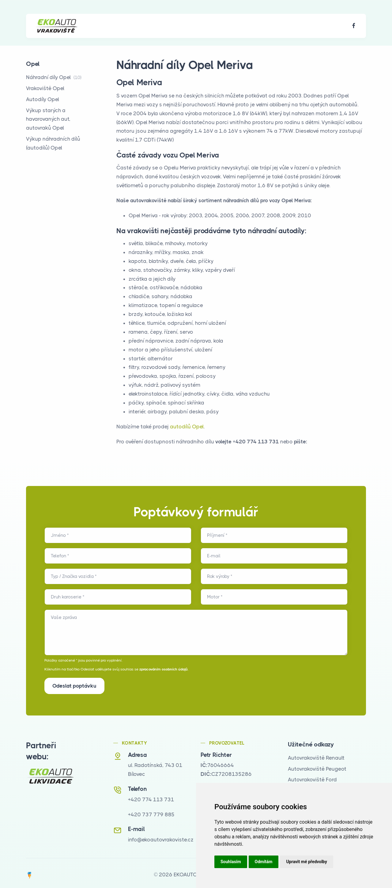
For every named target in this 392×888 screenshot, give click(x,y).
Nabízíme (138, 26)
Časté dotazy (208, 26)
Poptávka (247, 26)
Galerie (170, 26)
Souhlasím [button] (231, 861)
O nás (108, 26)
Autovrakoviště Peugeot (317, 766)
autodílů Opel (187, 426)
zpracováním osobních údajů (163, 669)
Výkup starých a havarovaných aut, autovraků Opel (48, 119)
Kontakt (281, 26)
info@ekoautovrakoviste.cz (161, 836)
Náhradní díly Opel (53, 77)
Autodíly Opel (42, 99)
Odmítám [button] (264, 861)
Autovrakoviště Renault (316, 755)
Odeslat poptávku (74, 686)
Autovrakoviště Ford (312, 776)
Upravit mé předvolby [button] (306, 861)
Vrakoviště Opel (45, 88)
